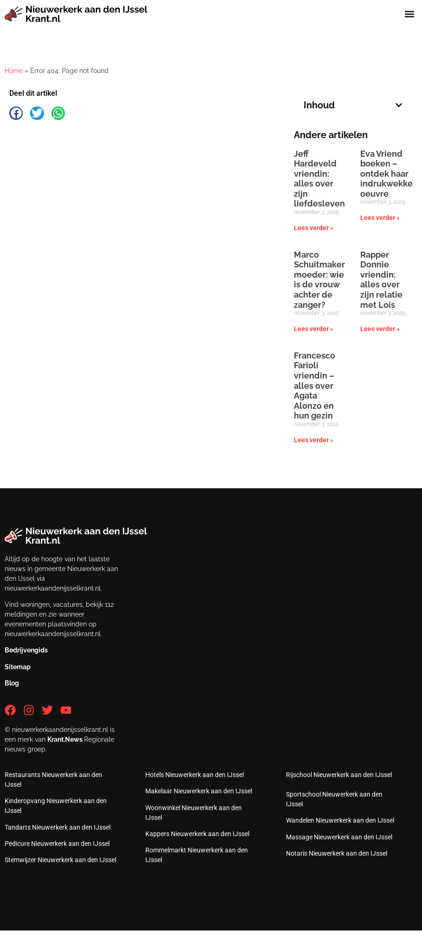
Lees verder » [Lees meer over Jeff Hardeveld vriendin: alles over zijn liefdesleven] (313, 228)
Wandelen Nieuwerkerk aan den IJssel (340, 820)
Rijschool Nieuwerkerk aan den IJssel (339, 774)
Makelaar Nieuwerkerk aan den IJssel (198, 791)
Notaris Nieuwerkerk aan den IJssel (336, 853)
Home (14, 70)
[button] (409, 14)
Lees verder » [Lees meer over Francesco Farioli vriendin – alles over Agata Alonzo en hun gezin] (313, 440)
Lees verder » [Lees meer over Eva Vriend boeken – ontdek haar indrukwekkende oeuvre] (380, 217)
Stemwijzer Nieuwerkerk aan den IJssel (60, 860)
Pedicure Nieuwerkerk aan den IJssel (57, 843)
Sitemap (18, 667)
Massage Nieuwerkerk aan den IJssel (339, 837)
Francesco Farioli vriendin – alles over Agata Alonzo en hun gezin (314, 386)
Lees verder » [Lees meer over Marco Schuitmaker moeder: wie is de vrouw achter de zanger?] (313, 328)
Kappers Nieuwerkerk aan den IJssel (197, 834)
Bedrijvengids (26, 650)
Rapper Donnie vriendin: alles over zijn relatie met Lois (381, 280)
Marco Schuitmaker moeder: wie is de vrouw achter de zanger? (319, 280)
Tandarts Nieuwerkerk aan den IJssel (57, 827)
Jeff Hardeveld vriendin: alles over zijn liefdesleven (319, 179)
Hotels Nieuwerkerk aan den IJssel (194, 774)
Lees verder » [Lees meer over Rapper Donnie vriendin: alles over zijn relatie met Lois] (380, 328)
